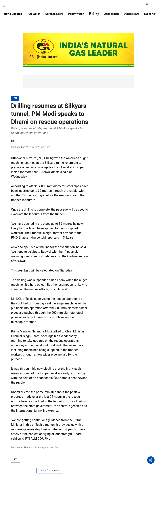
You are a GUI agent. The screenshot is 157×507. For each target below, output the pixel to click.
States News (131, 13)
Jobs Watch (111, 13)
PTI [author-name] (13, 141)
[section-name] (15, 98)
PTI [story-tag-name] (15, 459)
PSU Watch (33, 13)
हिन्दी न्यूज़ (94, 13)
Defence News (54, 13)
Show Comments (49, 470)
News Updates (13, 13)
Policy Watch (76, 13)
